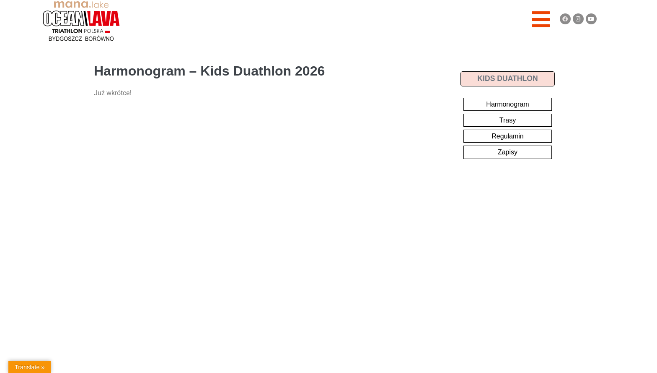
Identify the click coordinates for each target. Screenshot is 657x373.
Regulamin (507, 136)
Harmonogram (507, 104)
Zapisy (507, 152)
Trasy (507, 120)
